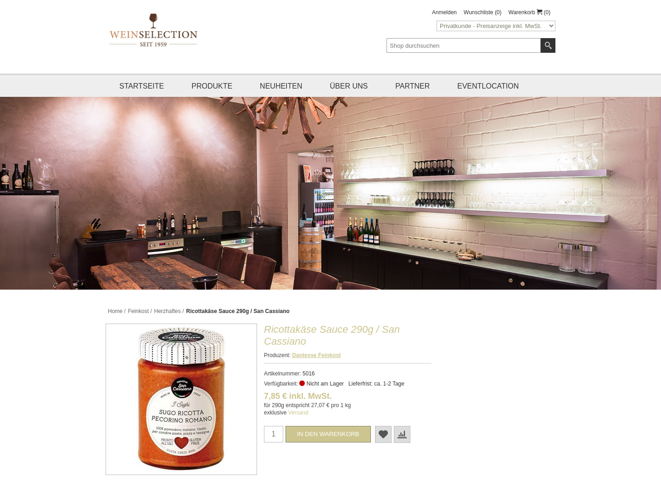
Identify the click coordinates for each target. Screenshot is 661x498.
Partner (412, 86)
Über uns (349, 86)
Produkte (211, 86)
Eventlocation (488, 86)
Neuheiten (281, 86)
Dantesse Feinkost (316, 355)
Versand (298, 412)
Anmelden (444, 12)
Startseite (141, 86)
